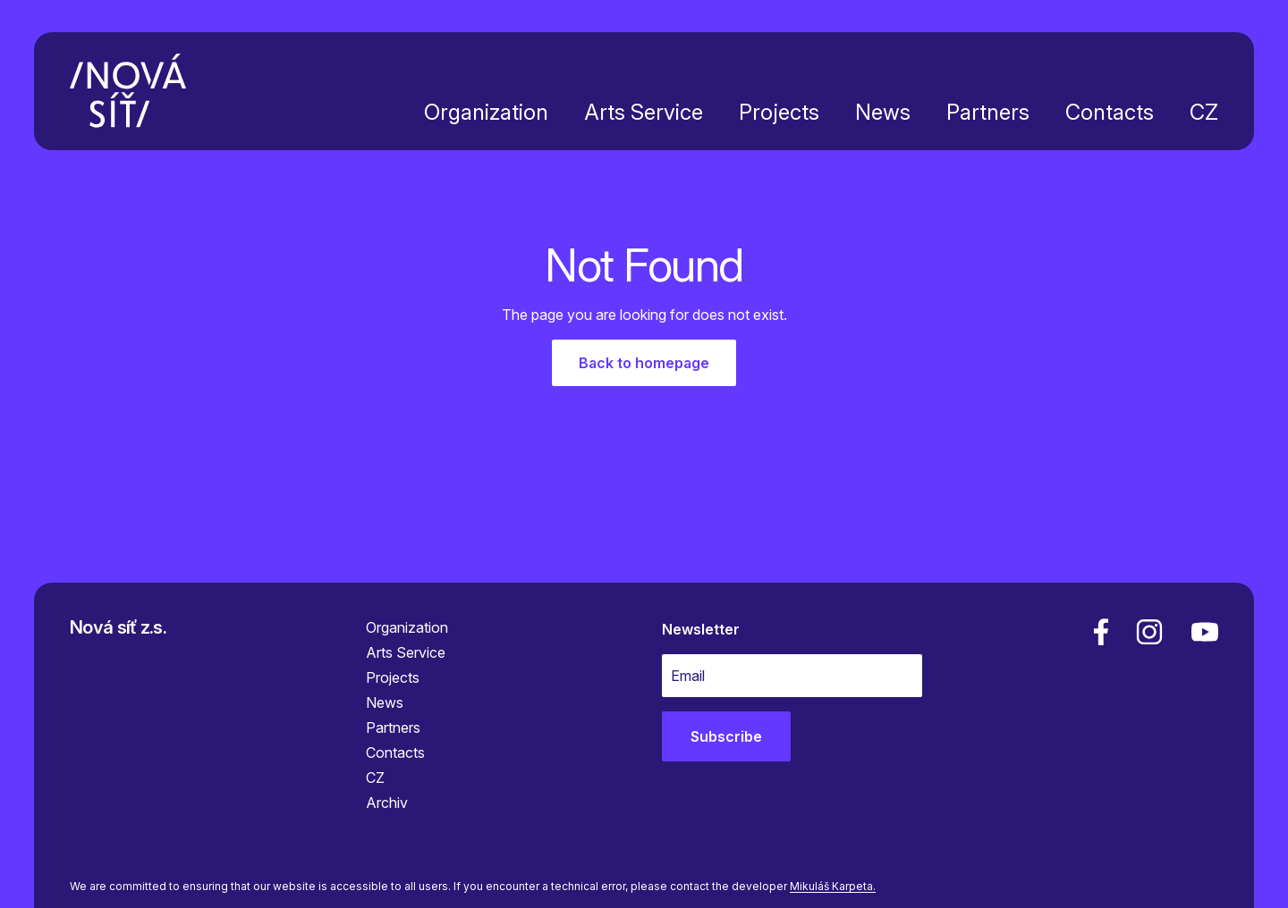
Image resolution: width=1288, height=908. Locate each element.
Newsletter (701, 629)
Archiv (387, 802)
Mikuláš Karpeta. (833, 886)
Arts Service (643, 112)
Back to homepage (644, 363)
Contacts (1109, 112)
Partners (988, 112)
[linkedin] (1149, 631)
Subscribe (726, 736)
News (883, 112)
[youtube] (1201, 631)
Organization (486, 112)
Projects (779, 112)
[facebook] (1101, 631)
